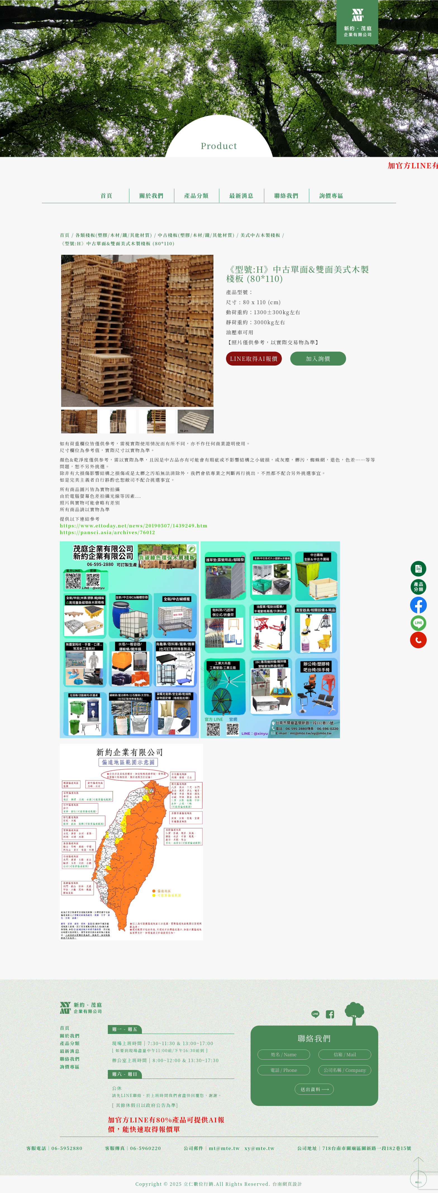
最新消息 (241, 195)
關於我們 (151, 195)
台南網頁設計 (287, 1184)
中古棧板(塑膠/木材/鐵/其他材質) (196, 235)
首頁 (107, 195)
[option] (137, 330)
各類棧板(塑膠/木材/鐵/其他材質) (113, 235)
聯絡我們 (286, 195)
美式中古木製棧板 (260, 235)
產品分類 (196, 195)
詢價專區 (331, 195)
